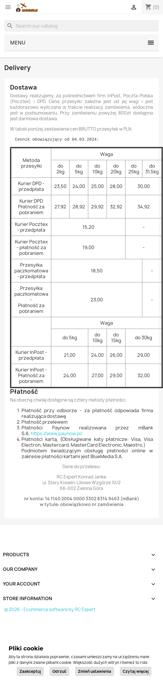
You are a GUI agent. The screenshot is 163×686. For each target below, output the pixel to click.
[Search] (81, 26)
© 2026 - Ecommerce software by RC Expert (49, 609)
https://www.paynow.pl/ (57, 433)
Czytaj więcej (136, 671)
